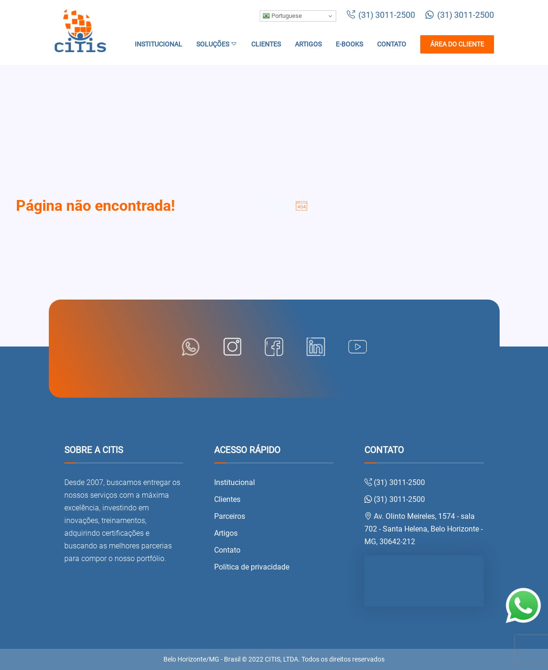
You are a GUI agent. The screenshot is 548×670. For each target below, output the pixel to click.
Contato (391, 44)
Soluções (216, 44)
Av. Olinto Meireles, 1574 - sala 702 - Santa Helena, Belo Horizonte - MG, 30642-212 (423, 529)
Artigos (308, 44)
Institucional (158, 44)
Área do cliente (457, 44)
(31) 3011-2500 (381, 15)
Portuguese (282, 16)
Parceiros (229, 516)
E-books (349, 44)
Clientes (266, 44)
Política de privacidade (251, 566)
